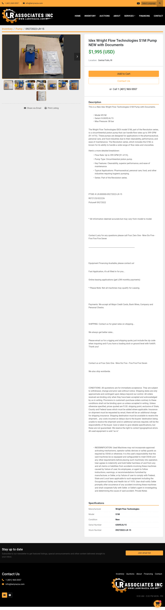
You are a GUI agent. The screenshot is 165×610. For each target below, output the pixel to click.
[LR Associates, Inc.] (137, 585)
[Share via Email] (32, 108)
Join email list (144, 553)
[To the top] (9, 595)
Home (78, 16)
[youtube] (138, 3)
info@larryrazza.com (34, 3)
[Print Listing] (51, 108)
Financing (144, 16)
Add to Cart (123, 73)
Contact (158, 16)
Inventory (90, 16)
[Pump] (19, 28)
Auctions (105, 16)
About (117, 16)
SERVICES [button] (129, 16)
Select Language (148, 3)
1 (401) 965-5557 (12, 3)
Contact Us (123, 81)
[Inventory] (7, 28)
